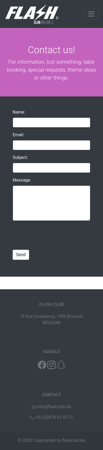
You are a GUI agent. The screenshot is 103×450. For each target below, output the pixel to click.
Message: (22, 180)
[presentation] (53, 235)
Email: (18, 134)
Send (21, 254)
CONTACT (51, 394)
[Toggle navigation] (91, 14)
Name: (19, 112)
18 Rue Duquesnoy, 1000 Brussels (51, 316)
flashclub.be (73, 440)
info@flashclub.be (54, 406)
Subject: (20, 157)
